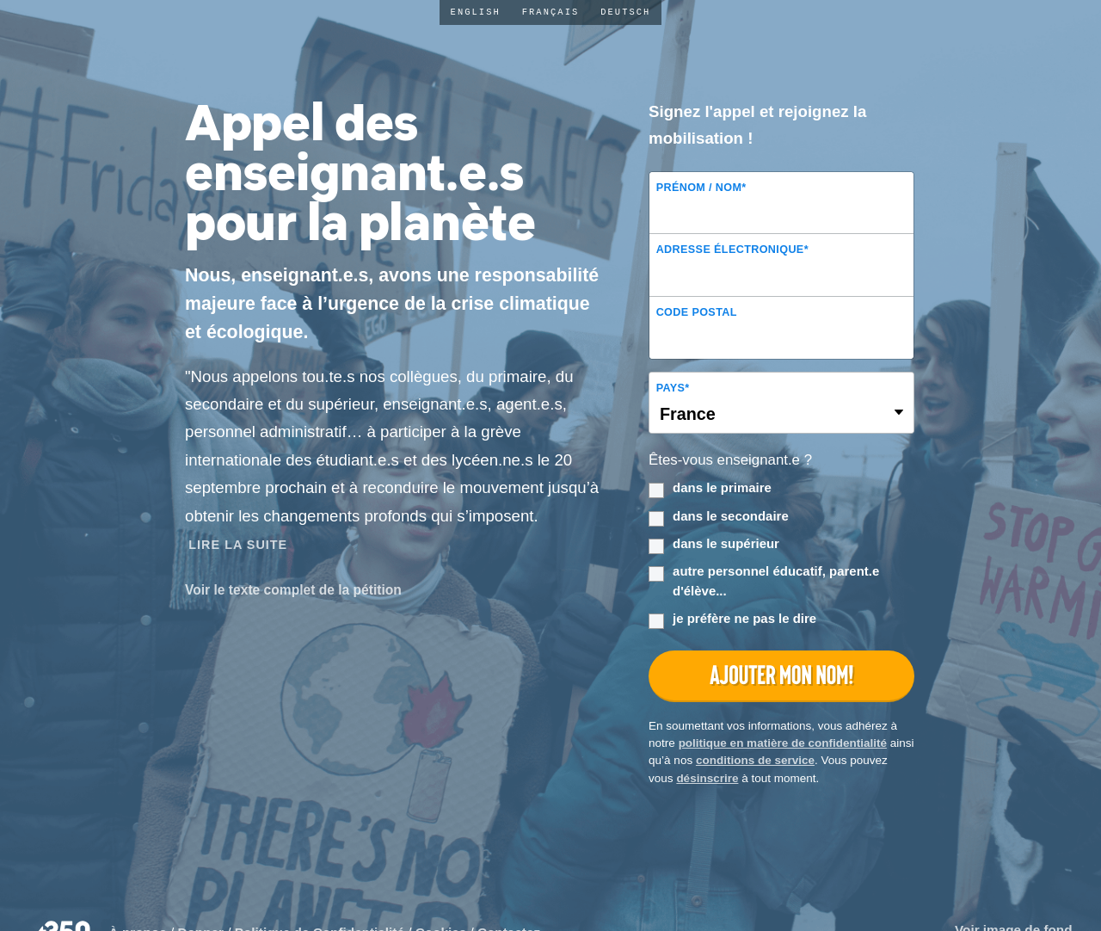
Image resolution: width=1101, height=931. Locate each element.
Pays (673, 388)
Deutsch (625, 12)
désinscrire (707, 778)
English (476, 12)
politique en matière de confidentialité (783, 743)
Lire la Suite (237, 545)
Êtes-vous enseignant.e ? (730, 460)
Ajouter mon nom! (781, 675)
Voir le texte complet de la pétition (293, 590)
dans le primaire (710, 488)
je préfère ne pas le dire (732, 619)
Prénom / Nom (701, 188)
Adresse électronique (732, 250)
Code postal (696, 312)
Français (551, 12)
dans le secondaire (719, 517)
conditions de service (755, 760)
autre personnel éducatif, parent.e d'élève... (764, 580)
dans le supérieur (714, 544)
